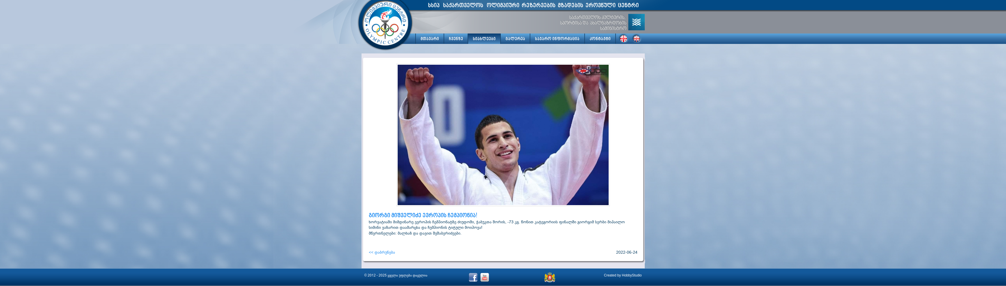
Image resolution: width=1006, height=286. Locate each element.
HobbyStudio (632, 275)
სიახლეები (484, 39)
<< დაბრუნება (382, 252)
